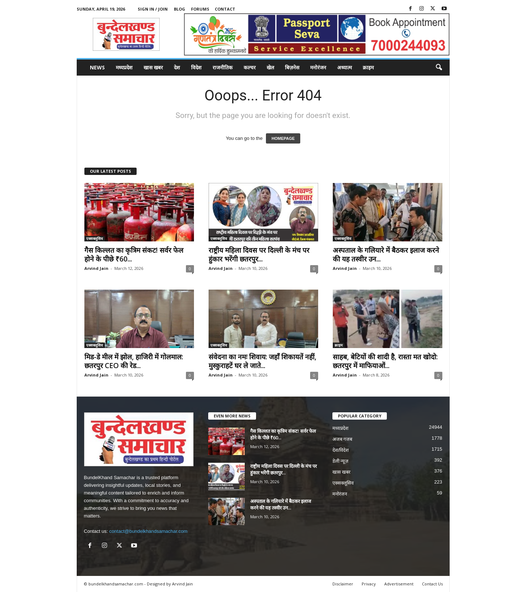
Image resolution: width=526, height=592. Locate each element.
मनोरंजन (318, 67)
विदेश (196, 67)
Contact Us (432, 584)
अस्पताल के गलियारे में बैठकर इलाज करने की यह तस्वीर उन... (386, 254)
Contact (225, 9)
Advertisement (398, 584)
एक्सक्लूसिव (94, 238)
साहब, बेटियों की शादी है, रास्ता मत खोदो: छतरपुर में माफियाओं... (385, 361)
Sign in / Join (153, 9)
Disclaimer (342, 584)
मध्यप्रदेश (124, 67)
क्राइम (368, 67)
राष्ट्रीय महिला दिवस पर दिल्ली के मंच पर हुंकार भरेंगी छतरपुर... (259, 254)
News (97, 67)
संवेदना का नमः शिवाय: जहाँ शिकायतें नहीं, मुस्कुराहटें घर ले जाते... (262, 361)
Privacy (369, 584)
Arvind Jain (96, 268)
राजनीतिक (223, 67)
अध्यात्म (344, 67)
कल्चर (250, 67)
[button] (439, 68)
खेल (270, 67)
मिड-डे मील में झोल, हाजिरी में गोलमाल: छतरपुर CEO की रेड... (133, 361)
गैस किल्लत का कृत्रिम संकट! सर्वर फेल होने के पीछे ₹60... (133, 254)
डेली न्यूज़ (340, 461)
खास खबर (153, 67)
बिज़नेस (292, 67)
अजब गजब (342, 439)
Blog (179, 9)
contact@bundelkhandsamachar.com (148, 531)
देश (177, 67)
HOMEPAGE (282, 138)
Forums (200, 9)
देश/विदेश (340, 450)
